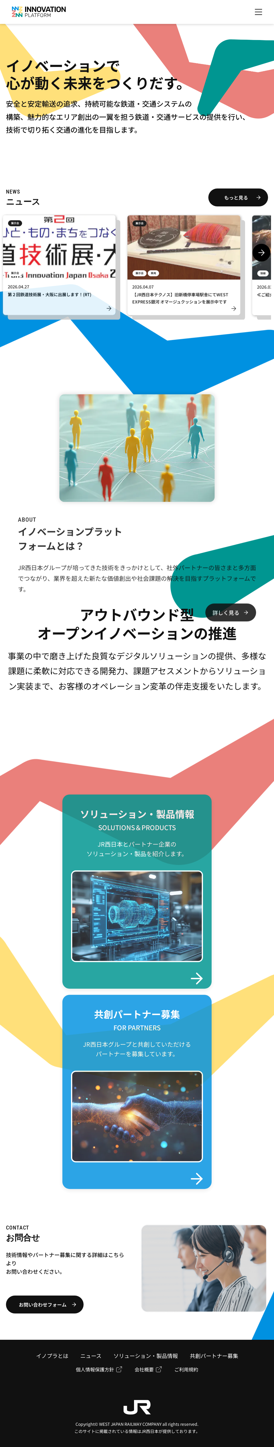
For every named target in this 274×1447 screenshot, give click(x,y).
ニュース (90, 1355)
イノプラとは (52, 1355)
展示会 (15, 226)
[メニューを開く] (258, 12)
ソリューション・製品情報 (145, 1355)
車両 (153, 276)
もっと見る (236, 197)
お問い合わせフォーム (43, 1304)
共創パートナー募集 (214, 1355)
